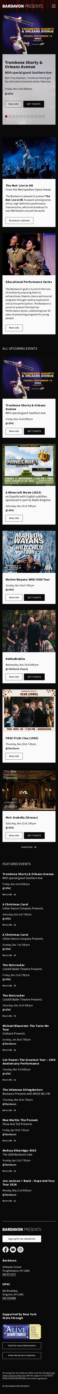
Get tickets (33, 104)
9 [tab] (36, 116)
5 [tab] (21, 116)
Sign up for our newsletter (21, 1239)
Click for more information (22, 1345)
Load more (27, 847)
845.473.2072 (9, 1274)
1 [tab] (6, 116)
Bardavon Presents (22, 6)
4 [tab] (17, 116)
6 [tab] (25, 116)
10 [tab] (39, 116)
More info (14, 104)
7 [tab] (28, 116)
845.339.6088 (9, 1298)
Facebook (5, 1249)
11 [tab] (43, 116)
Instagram (20, 1249)
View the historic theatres (21, 1355)
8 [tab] (32, 116)
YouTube (13, 1249)
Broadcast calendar (19, 220)
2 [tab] (10, 116)
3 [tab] (13, 116)
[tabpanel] (29, 68)
